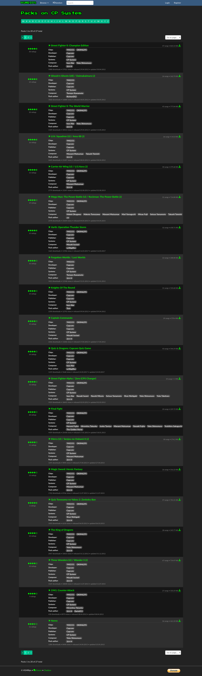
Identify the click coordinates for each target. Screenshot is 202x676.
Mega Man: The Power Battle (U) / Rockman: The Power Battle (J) (86, 197)
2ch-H (69, 66)
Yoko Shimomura (84, 63)
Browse (44, 3)
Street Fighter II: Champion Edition (70, 45)
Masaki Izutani (73, 244)
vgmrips (28, 3)
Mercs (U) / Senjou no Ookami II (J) (70, 439)
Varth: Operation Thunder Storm (68, 227)
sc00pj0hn (71, 248)
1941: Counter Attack (62, 590)
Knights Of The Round (63, 287)
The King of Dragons (62, 530)
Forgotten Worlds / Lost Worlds (68, 257)
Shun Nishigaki (130, 396)
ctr (68, 217)
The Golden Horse (74, 429)
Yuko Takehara (163, 396)
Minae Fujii (143, 214)
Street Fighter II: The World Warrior (70, 106)
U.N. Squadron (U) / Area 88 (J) (67, 136)
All (23, 21)
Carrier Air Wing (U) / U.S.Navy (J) (69, 166)
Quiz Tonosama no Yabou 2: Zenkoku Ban (73, 499)
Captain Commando (62, 318)
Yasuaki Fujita (139, 426)
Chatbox (47, 670)
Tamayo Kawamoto (75, 93)
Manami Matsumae (75, 154)
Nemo (54, 620)
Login (167, 3)
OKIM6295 (82, 50)
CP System (71, 60)
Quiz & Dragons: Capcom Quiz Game (71, 348)
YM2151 (70, 50)
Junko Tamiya (105, 426)
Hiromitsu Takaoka (89, 426)
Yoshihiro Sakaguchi (173, 426)
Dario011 (78, 611)
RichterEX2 (71, 96)
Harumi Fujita (72, 426)
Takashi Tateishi (92, 154)
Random (57, 3)
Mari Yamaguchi (129, 214)
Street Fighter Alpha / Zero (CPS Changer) (73, 378)
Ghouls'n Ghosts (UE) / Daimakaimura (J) (73, 76)
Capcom (70, 53)
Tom (68, 308)
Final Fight (56, 409)
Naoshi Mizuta (97, 396)
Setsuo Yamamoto (158, 214)
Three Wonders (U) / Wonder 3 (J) (69, 560)
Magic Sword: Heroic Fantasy (66, 469)
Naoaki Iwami (83, 396)
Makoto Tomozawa (92, 214)
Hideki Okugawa (74, 214)
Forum (37, 670)
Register (177, 3)
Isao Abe (70, 63)
